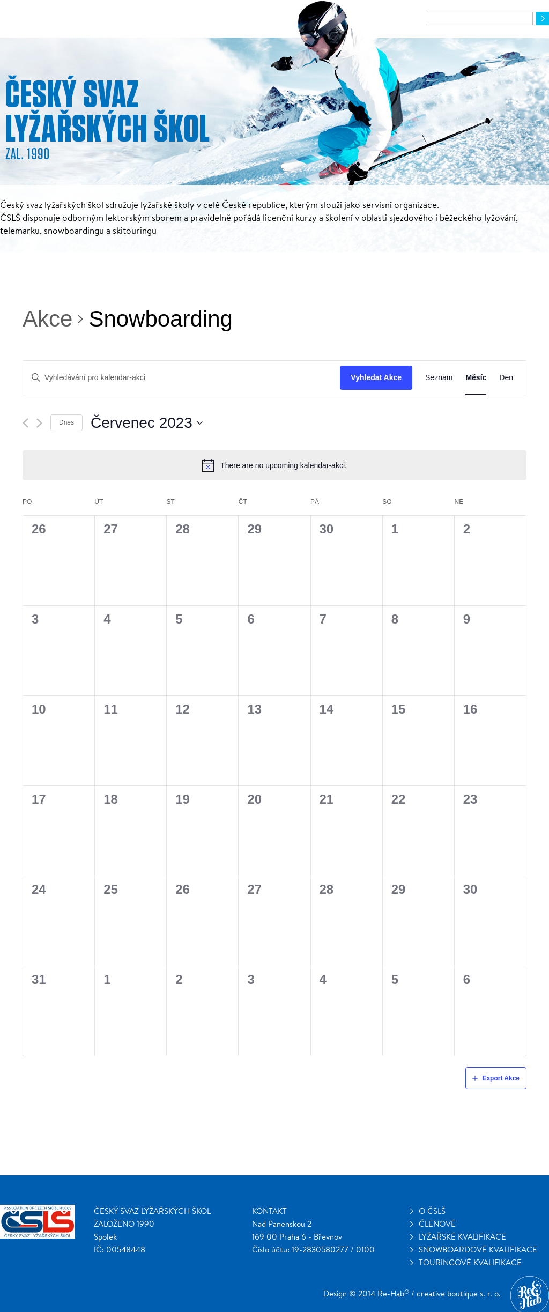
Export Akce (501, 1078)
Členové (437, 1224)
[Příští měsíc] (39, 423)
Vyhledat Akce (376, 377)
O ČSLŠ (432, 1211)
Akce (47, 318)
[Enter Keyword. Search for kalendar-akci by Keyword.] (181, 378)
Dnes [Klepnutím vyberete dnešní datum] (66, 422)
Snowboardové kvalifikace (478, 1249)
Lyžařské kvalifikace (462, 1237)
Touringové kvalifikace (470, 1262)
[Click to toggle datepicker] (147, 423)
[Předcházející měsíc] (25, 423)
